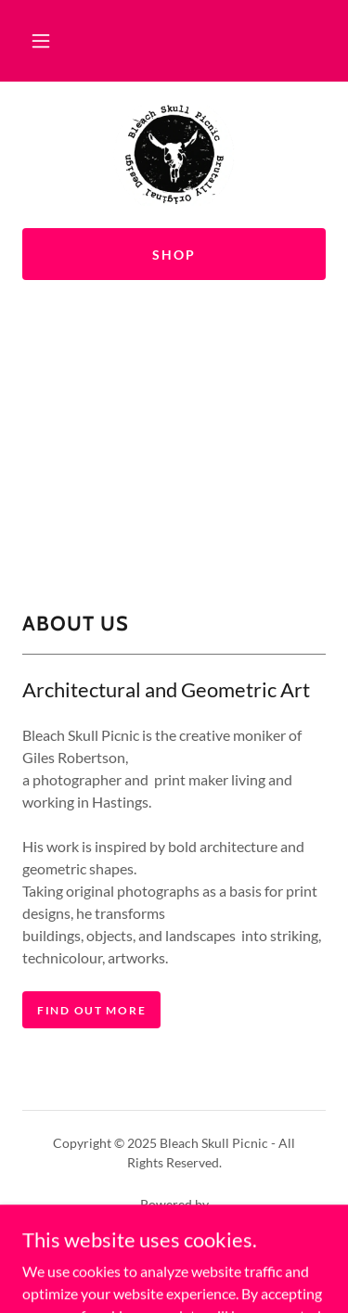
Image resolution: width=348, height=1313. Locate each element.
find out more (91, 1010)
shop (174, 254)
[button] (40, 40)
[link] (173, 155)
